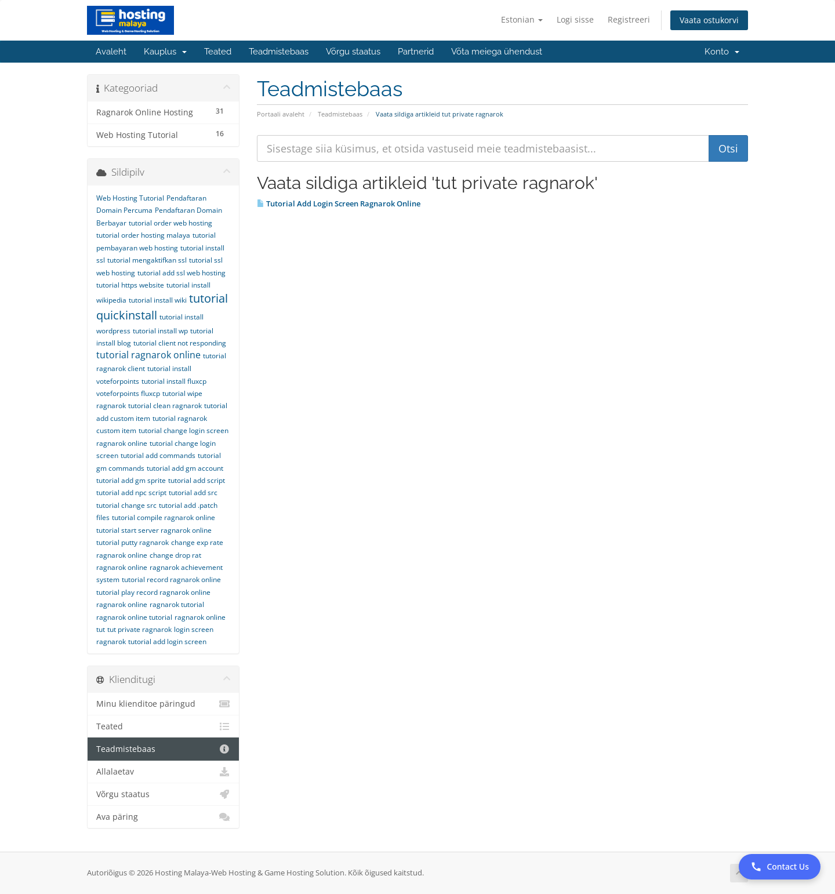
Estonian (522, 19)
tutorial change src (126, 505)
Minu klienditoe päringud (163, 704)
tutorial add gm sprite (131, 480)
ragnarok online (121, 604)
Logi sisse (575, 19)
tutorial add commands (158, 455)
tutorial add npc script (131, 492)
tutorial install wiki (158, 300)
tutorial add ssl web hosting (181, 273)
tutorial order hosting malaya (143, 235)
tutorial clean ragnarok (165, 405)
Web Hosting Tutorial (130, 198)
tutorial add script (196, 480)
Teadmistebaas (278, 51)
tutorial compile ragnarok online (163, 517)
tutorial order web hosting (170, 223)
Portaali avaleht (280, 114)
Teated (217, 51)
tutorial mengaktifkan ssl (147, 260)
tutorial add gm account (185, 468)
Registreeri (629, 19)
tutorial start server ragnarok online (154, 530)
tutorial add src (193, 492)
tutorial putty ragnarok (132, 542)
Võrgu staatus (353, 51)
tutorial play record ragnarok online (153, 592)
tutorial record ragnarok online (171, 579)
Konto (722, 51)
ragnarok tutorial (177, 604)
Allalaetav (163, 772)
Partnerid (416, 51)
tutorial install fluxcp (173, 381)
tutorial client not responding (179, 343)
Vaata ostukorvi (709, 20)
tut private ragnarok (139, 629)
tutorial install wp (160, 331)
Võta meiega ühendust (496, 51)
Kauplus (165, 51)
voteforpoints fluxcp (128, 393)
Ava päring (163, 817)
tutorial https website (130, 285)
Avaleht (111, 51)
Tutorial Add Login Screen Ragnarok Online (338, 203)
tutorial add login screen (167, 641)
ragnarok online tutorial (134, 617)
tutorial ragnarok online (148, 354)
